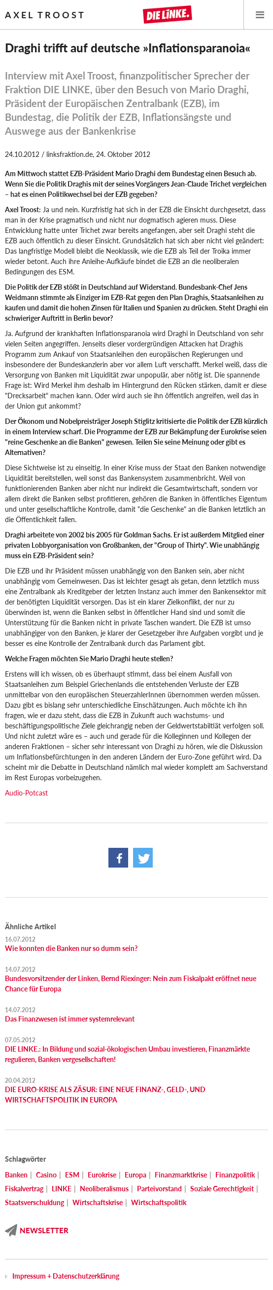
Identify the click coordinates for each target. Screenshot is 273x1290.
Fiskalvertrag (24, 1188)
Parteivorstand (159, 1188)
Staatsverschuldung (34, 1202)
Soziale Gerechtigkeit (222, 1188)
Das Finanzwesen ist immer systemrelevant (70, 1019)
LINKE (61, 1188)
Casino (46, 1175)
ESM (72, 1175)
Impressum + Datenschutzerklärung (65, 1276)
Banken (16, 1175)
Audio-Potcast (26, 793)
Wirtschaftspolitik (158, 1202)
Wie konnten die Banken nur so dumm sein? (71, 948)
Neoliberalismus (104, 1188)
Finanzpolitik (235, 1175)
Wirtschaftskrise (97, 1202)
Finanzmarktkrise (181, 1175)
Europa (135, 1175)
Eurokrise (102, 1175)
